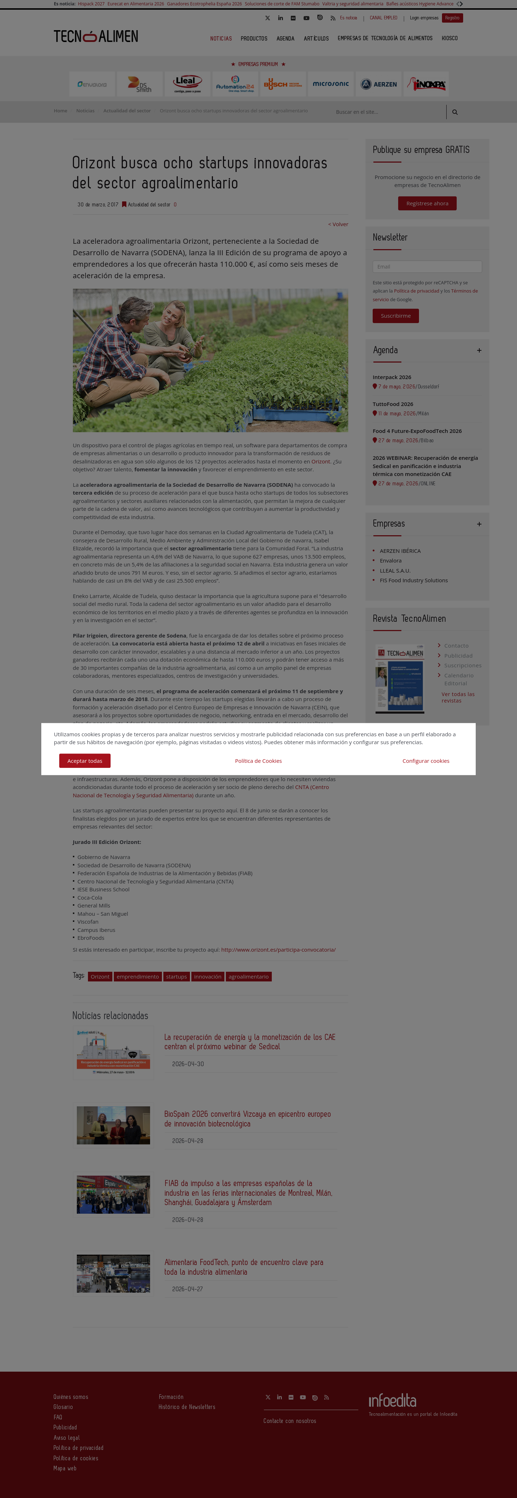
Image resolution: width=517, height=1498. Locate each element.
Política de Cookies (258, 760)
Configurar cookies (426, 760)
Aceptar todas (84, 760)
